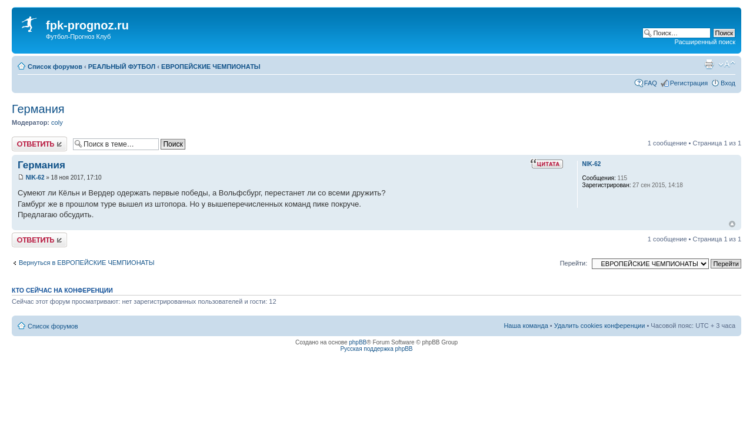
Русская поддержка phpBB (376, 349)
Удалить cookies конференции (599, 325)
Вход (728, 83)
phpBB (357, 342)
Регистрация (689, 83)
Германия (38, 108)
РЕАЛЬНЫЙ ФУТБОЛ (122, 66)
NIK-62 (35, 177)
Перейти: (574, 263)
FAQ (650, 83)
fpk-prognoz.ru (87, 25)
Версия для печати (708, 64)
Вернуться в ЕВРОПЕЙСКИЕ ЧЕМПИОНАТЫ (87, 262)
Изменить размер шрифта (726, 64)
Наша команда (526, 325)
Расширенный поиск (704, 41)
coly (57, 122)
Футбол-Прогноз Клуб (78, 36)
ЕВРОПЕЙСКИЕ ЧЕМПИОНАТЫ (211, 66)
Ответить (39, 144)
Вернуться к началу (732, 224)
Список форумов (55, 66)
